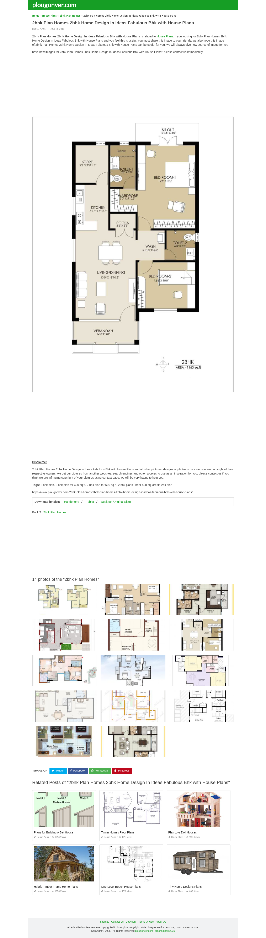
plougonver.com (54, 5)
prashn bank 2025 (165, 930)
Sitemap (104, 921)
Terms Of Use (146, 921)
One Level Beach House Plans (121, 886)
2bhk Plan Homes (54, 512)
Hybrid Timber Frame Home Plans (56, 886)
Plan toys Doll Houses (182, 832)
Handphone (71, 501)
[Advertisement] (133, 86)
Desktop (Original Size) (116, 501)
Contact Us (117, 921)
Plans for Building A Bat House (53, 832)
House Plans (39, 29)
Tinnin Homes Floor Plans (117, 832)
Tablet (90, 501)
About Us (161, 921)
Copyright (131, 921)
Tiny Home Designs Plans (185, 886)
